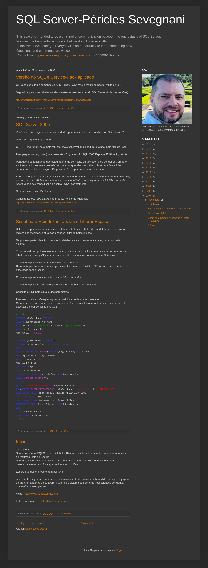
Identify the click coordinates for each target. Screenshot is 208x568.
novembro (154, 199)
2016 (149, 153)
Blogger (120, 550)
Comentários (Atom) (36, 528)
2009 (149, 186)
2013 (149, 167)
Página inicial (87, 523)
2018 (149, 144)
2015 (149, 158)
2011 (149, 177)
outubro (153, 204)
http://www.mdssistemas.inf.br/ (41, 493)
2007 (149, 195)
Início (21, 441)
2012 (149, 172)
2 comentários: (63, 431)
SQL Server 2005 (33, 124)
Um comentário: (64, 513)
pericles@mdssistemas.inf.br (54, 501)
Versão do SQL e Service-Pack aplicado (55, 77)
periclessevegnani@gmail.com (61, 55)
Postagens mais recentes (30, 523)
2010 (149, 181)
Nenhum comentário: (66, 108)
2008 (149, 191)
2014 (149, 163)
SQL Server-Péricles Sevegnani (100, 19)
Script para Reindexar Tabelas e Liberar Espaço (62, 221)
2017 (149, 149)
